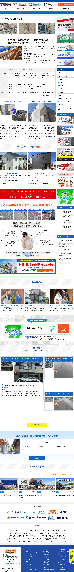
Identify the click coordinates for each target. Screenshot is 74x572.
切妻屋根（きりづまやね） (29, 539)
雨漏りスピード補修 (46, 552)
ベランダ (39, 532)
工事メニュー (26, 549)
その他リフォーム (63, 105)
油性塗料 (64, 530)
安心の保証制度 (45, 562)
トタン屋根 (63, 533)
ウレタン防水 (54, 532)
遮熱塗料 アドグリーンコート (63, 562)
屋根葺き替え (6, 12)
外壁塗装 (61, 92)
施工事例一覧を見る (38, 425)
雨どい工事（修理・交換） (65, 98)
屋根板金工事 (42, 12)
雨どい (29, 538)
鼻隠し (10, 541)
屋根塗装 (61, 12)
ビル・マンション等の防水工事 (65, 108)
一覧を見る (65, 231)
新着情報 (63, 474)
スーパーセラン (61, 567)
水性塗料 (13, 532)
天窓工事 (61, 95)
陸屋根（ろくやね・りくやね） (29, 533)
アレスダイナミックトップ (63, 569)
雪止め (38, 535)
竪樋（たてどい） (26, 541)
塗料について (59, 547)
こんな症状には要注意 (46, 561)
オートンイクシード (46, 559)
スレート (56, 541)
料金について (36, 9)
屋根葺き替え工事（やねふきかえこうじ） (26, 535)
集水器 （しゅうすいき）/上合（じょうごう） (17, 538)
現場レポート (54, 474)
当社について (66, 9)
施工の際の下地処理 (46, 557)
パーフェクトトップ (62, 559)
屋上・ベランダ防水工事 (29, 556)
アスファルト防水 (46, 532)
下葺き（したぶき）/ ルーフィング (48, 535)
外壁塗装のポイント (46, 567)
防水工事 (52, 12)
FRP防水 (40, 541)
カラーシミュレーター (46, 556)
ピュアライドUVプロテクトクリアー (65, 566)
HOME (25, 547)
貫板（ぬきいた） (63, 538)
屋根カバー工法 (17, 12)
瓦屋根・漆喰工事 (30, 12)
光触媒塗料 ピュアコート (63, 564)
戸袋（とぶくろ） (36, 536)
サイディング (41, 530)
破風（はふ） (55, 538)
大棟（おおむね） (40, 539)
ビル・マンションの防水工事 (30, 569)
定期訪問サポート (45, 564)
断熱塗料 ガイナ (61, 552)
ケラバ (8, 539)
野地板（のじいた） (61, 535)
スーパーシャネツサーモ (62, 549)
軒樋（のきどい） (17, 541)
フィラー (23, 530)
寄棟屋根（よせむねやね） (17, 539)
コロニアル (62, 541)
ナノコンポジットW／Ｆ (62, 556)
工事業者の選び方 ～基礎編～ (48, 569)
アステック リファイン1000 (63, 551)
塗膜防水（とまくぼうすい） (15, 533)
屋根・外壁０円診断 (46, 554)
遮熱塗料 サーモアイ (62, 557)
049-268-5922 (49, 4)
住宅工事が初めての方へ (46, 549)
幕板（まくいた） (53, 536)
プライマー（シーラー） (32, 530)
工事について (20, 9)
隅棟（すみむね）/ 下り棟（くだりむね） (54, 539)
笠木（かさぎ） (12, 536)
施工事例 (51, 9)
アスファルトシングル (48, 541)
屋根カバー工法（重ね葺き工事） (31, 552)
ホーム (6, 9)
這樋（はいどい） (62, 536)
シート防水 (61, 532)
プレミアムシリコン (62, 561)
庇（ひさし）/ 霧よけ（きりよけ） (24, 536)
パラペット (34, 541)
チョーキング (17, 530)
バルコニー (33, 532)
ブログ (70, 474)
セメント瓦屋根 (41, 533)
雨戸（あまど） (45, 536)
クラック (11, 530)
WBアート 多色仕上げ (62, 554)
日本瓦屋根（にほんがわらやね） (52, 533)
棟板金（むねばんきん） (37, 538)
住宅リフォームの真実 (45, 566)
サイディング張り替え (64, 101)
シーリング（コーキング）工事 (23, 532)
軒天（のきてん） (47, 538)
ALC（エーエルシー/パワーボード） (53, 530)
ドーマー (66, 539)
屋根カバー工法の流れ (46, 551)
